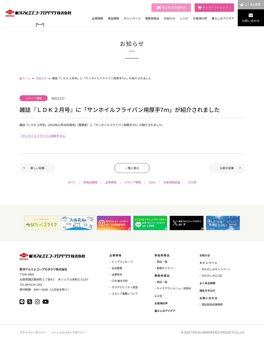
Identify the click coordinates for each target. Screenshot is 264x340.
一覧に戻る (132, 168)
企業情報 (97, 18)
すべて (72, 182)
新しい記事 (37, 168)
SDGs (152, 182)
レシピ (184, 18)
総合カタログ (207, 290)
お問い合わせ (251, 21)
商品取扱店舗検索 (174, 7)
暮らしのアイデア (223, 18)
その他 (192, 182)
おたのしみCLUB (212, 275)
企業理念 (117, 274)
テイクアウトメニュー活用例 (174, 288)
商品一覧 (162, 261)
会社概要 (117, 268)
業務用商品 (152, 18)
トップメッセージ (122, 261)
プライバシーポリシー (33, 332)
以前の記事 (227, 168)
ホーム (26, 78)
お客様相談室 (171, 182)
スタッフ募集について (125, 293)
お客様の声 (200, 18)
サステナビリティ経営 (125, 287)
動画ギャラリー (166, 268)
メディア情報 (132, 182)
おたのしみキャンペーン (216, 269)
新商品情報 (90, 182)
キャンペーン (132, 18)
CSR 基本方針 (120, 281)
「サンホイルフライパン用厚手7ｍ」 (43, 136)
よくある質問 (252, 4)
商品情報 (113, 18)
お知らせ (169, 18)
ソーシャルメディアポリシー (68, 332)
